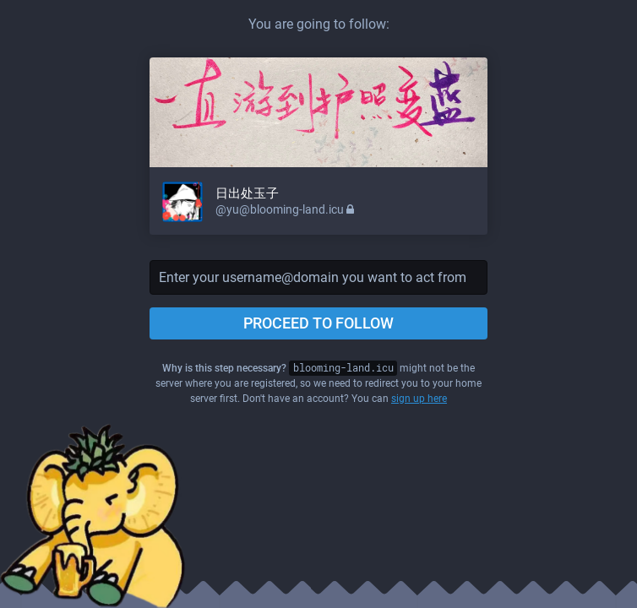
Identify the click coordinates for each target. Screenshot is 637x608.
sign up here (419, 398)
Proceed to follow (318, 323)
